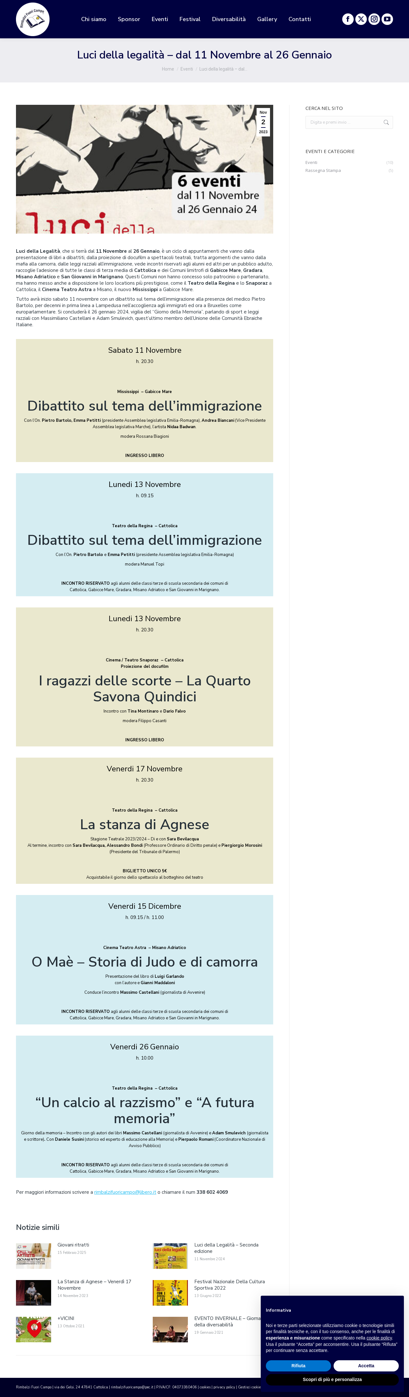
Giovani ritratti (73, 1245)
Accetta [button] (366, 1365)
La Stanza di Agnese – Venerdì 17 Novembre (94, 1284)
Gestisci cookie (249, 1387)
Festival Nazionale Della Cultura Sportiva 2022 (229, 1284)
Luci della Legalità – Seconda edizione (226, 1248)
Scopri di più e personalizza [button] (332, 1379)
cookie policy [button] (379, 1337)
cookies (205, 1387)
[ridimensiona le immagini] (33, 1256)
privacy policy (224, 1387)
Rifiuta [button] (298, 1365)
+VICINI (66, 1318)
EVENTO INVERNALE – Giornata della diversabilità (230, 1321)
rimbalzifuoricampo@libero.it (125, 1192)
